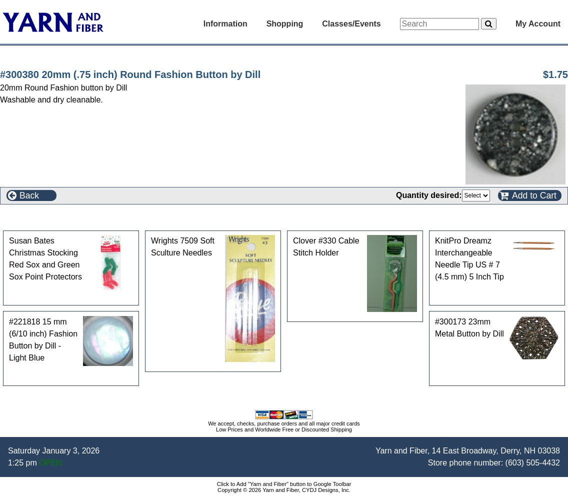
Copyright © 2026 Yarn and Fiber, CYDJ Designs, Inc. (284, 490)
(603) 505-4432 (533, 462)
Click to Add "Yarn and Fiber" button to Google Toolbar (284, 484)
